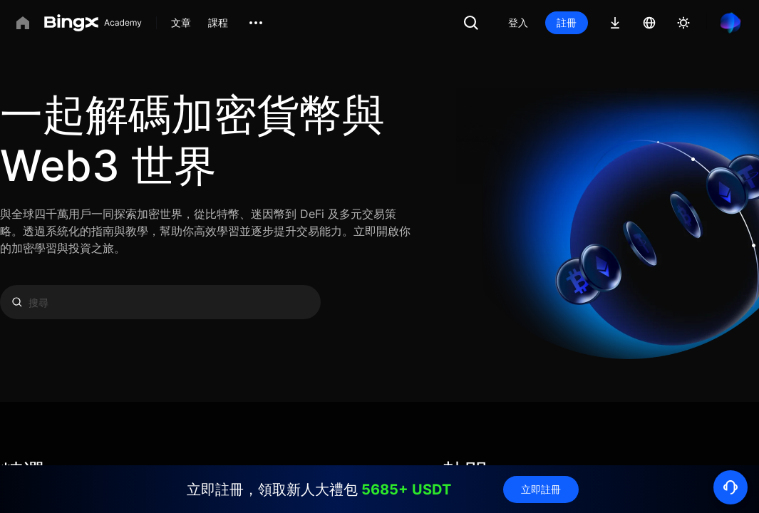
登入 (518, 22)
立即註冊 (541, 489)
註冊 (567, 22)
